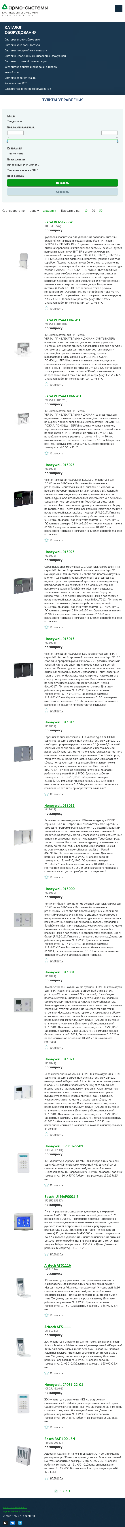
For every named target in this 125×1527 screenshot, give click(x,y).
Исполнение (14, 148)
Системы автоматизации (20, 78)
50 (101, 211)
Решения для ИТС (16, 83)
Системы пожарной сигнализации (26, 50)
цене (33, 211)
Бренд (11, 115)
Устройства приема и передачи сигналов (31, 67)
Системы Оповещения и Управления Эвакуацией (35, 56)
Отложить (56, 308)
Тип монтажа (15, 153)
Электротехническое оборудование (28, 88)
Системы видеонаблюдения (22, 39)
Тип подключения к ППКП (22, 170)
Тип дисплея (14, 121)
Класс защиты (16, 159)
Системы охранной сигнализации (26, 61)
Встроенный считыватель (23, 164)
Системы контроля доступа (22, 45)
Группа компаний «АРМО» (16, 1511)
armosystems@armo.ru (15, 1507)
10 (86, 211)
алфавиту (49, 211)
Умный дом (12, 72)
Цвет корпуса (15, 175)
